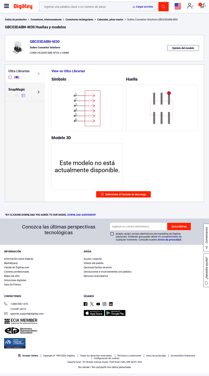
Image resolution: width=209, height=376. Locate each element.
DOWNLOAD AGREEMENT (81, 214)
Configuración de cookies (106, 358)
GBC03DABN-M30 (45, 41)
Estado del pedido (93, 263)
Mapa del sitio (12, 276)
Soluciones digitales (15, 280)
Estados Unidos (28, 355)
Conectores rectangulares (79, 19)
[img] (23, 7)
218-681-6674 (15, 309)
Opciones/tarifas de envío (98, 267)
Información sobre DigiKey (18, 258)
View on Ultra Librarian (68, 71)
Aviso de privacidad (169, 239)
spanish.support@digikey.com (24, 314)
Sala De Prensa (12, 284)
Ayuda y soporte (93, 258)
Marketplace (11, 263)
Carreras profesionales (16, 271)
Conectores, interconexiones (46, 19)
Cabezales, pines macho (110, 19)
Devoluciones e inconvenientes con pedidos (107, 271)
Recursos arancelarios (96, 276)
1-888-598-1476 (16, 304)
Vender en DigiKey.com (16, 267)
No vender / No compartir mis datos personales (104, 367)
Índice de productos (16, 19)
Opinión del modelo (183, 48)
